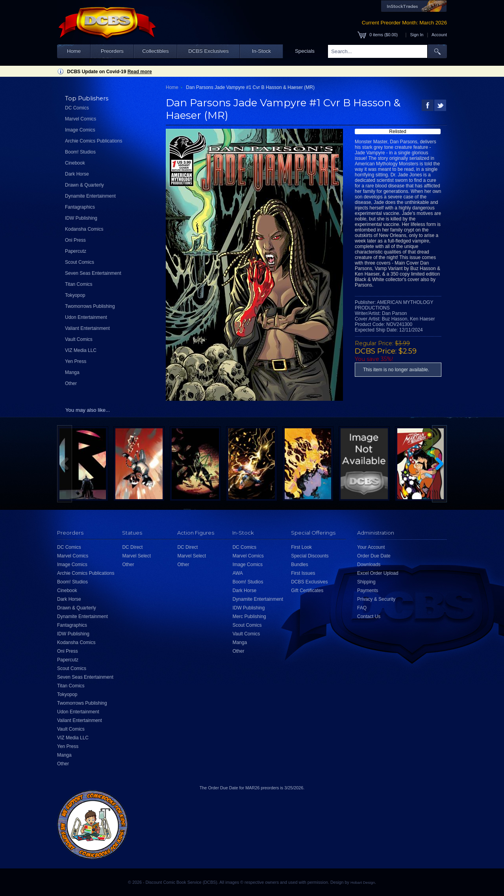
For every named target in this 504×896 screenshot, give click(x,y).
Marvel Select (136, 556)
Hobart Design (362, 882)
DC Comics (77, 108)
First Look (301, 547)
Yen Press (75, 361)
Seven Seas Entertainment (93, 273)
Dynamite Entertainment (90, 196)
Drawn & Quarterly (84, 185)
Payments (367, 590)
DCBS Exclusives (208, 51)
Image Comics (80, 130)
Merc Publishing (249, 616)
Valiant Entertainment (87, 328)
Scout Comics (79, 262)
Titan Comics (79, 284)
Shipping (366, 582)
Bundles (299, 564)
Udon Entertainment (86, 317)
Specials (305, 51)
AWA (237, 573)
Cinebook (75, 163)
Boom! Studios (80, 152)
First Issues (303, 573)
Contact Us (368, 616)
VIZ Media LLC (80, 350)
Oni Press (75, 240)
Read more (140, 71)
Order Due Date (374, 556)
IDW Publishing (81, 218)
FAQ (362, 608)
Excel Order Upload (377, 573)
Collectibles (155, 51)
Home (74, 51)
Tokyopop (75, 295)
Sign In (417, 34)
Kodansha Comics (84, 229)
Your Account (371, 547)
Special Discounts (309, 556)
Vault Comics (79, 339)
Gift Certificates (307, 590)
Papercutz (75, 251)
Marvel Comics (80, 119)
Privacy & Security (376, 599)
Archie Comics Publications (93, 141)
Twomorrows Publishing (90, 306)
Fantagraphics (80, 207)
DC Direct (132, 547)
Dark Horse (77, 174)
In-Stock (261, 51)
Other (71, 383)
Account (439, 34)
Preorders (112, 51)
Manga (72, 372)
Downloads (368, 564)
